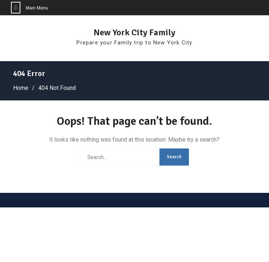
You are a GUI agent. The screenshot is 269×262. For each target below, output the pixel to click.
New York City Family (134, 32)
